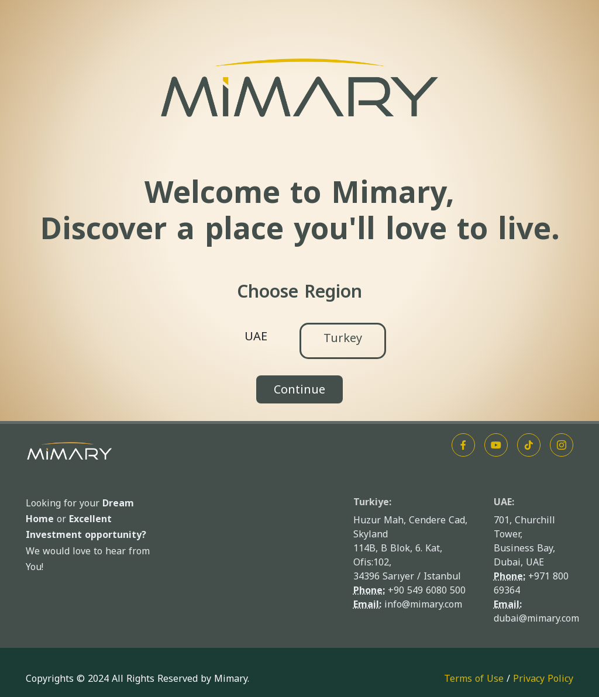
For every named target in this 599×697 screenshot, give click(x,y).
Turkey (342, 338)
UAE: (504, 502)
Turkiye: (372, 502)
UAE (256, 336)
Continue (299, 389)
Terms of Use (474, 679)
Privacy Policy (543, 679)
